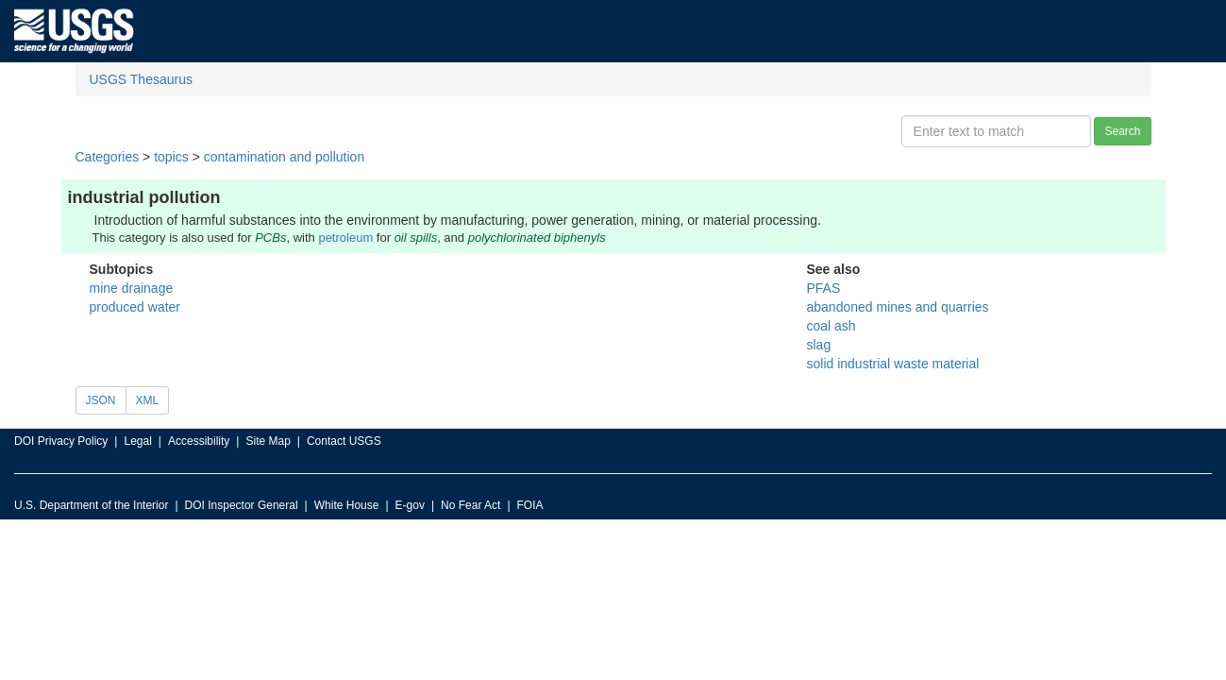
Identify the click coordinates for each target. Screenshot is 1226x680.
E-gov (410, 505)
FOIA (530, 505)
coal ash (831, 325)
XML (148, 400)
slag (819, 344)
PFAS (824, 288)
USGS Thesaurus (141, 79)
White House (346, 505)
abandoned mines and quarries (898, 306)
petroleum (345, 237)
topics (171, 156)
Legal (137, 441)
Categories (108, 156)
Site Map (267, 441)
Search (1122, 131)
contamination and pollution (284, 156)
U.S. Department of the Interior (91, 505)
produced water (135, 306)
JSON (101, 400)
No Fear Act (470, 505)
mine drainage (132, 288)
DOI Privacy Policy (61, 441)
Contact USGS (344, 441)
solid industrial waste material (893, 363)
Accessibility (198, 441)
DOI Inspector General (241, 505)
